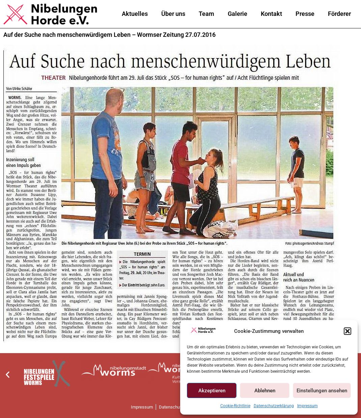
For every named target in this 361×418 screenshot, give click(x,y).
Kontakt (271, 13)
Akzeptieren (211, 391)
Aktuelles (135, 13)
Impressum (307, 405)
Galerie (237, 13)
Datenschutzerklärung (274, 405)
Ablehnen (264, 391)
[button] (347, 331)
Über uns (173, 13)
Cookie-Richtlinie (235, 405)
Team (206, 13)
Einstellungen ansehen (322, 391)
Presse (305, 13)
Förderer (339, 13)
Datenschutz (171, 407)
